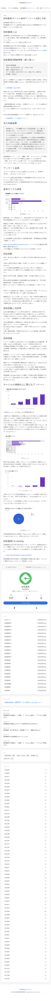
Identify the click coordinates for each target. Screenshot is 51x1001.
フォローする (25, 603)
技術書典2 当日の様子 (13, 88)
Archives (3, 8)
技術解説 (33, 702)
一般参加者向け (9, 702)
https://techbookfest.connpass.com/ (15, 244)
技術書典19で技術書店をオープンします (15, 736)
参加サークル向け (23, 702)
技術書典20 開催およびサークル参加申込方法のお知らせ (20, 724)
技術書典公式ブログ (25, 2)
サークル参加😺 (13, 8)
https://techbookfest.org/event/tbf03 (19, 555)
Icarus (38, 992)
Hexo (34, 992)
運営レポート (39, 702)
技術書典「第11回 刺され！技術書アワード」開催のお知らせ (21, 730)
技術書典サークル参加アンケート (17, 118)
